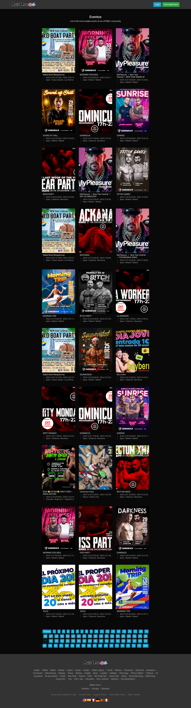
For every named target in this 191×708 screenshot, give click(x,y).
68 (100, 646)
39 (45, 641)
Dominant (37, 673)
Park (90, 676)
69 (106, 646)
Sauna (82, 676)
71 (117, 646)
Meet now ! (95, 684)
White (45, 670)
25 (73, 636)
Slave (70, 673)
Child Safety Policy (117, 694)
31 (107, 636)
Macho (118, 670)
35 (129, 636)
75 (139, 646)
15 (124, 631)
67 (95, 646)
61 (61, 646)
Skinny (79, 673)
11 (102, 631)
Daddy (88, 673)
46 (84, 641)
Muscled (140, 670)
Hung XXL (60, 679)
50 (107, 641)
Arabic (37, 670)
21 (51, 636)
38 (146, 636)
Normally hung (136, 676)
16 (130, 631)
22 (56, 636)
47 (90, 641)
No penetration (128, 679)
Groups (95, 688)
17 (135, 631)
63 (72, 646)
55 (134, 641)
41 (56, 641)
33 (118, 636)
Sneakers (150, 670)
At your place (51, 676)
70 (111, 646)
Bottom (114, 679)
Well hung (150, 676)
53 (123, 641)
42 (62, 641)
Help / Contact (134, 694)
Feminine (128, 670)
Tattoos (149, 673)
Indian (86, 670)
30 (101, 636)
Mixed (61, 670)
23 (62, 636)
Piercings (123, 673)
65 (84, 646)
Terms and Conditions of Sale (63, 694)
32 (112, 636)
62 (67, 646)
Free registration (171, 4)
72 (123, 646)
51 (112, 641)
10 (96, 631)
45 (79, 641)
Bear (95, 673)
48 (95, 641)
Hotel (62, 676)
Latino (70, 670)
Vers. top (78, 679)
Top (70, 679)
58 (45, 646)
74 (134, 646)
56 (140, 641)
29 (95, 636)
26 (79, 636)
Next (145, 646)
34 (123, 636)
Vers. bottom (102, 679)
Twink (109, 670)
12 (107, 631)
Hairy (123, 676)
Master (62, 673)
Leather (103, 673)
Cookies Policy (100, 694)
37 (140, 636)
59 (50, 646)
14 (119, 631)
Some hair (114, 676)
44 (73, 641)
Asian (78, 670)
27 (84, 636)
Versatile (89, 679)
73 (128, 646)
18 (141, 631)
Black (53, 670)
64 (78, 646)
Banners (105, 688)
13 (113, 631)
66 (89, 646)
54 (129, 641)
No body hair (101, 676)
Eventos (85, 688)
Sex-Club (72, 676)
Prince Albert (137, 673)
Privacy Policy (85, 694)
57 (146, 641)
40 (51, 641)
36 (134, 636)
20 (45, 636)
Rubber (113, 673)
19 (146, 631)
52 (118, 641)
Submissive (50, 673)
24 (68, 636)
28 (90, 636)
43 (68, 641)
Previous (47, 631)
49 (101, 641)
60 (56, 646)
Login (157, 4)
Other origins (98, 670)
